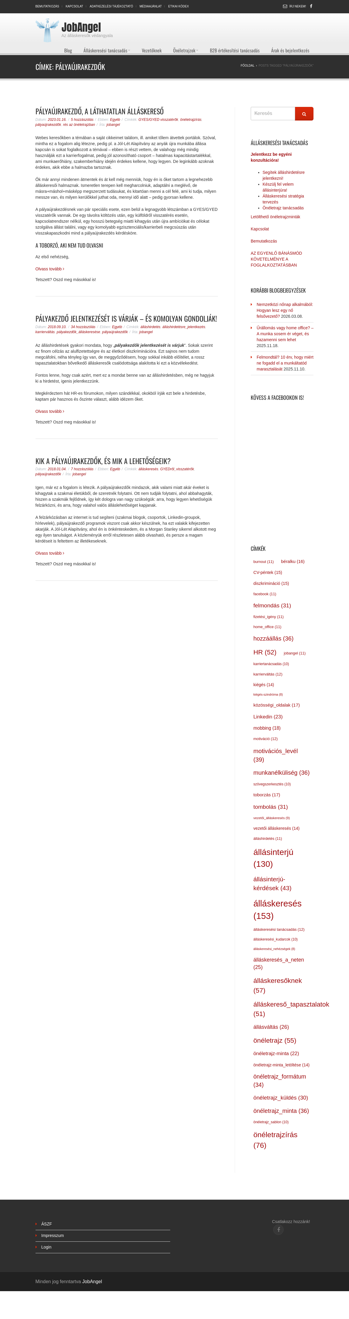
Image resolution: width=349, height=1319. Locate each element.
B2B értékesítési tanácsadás (235, 50)
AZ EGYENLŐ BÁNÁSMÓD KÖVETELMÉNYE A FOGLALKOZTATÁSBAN (276, 259)
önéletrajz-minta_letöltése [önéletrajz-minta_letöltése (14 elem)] (281, 1065)
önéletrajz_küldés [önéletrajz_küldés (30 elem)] (280, 1098)
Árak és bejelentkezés (290, 50)
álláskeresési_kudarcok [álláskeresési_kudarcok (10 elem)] (275, 939)
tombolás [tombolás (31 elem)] (270, 807)
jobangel (113, 125)
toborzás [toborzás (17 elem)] (266, 794)
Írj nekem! (298, 6)
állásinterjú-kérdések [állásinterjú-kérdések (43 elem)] (272, 883)
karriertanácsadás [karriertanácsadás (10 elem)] (271, 664)
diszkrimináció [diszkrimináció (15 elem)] (271, 583)
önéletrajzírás (191, 120)
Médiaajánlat (151, 6)
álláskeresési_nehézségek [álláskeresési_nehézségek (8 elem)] (274, 949)
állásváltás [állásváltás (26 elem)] (271, 1027)
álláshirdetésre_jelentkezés (184, 327)
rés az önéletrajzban (79, 125)
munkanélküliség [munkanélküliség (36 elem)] (281, 772)
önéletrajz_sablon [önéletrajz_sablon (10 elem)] (271, 1122)
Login (46, 1247)
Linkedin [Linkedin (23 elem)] (268, 717)
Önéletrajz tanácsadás (283, 208)
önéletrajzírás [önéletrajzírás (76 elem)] (275, 1140)
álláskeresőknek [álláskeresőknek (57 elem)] (277, 985)
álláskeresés (148, 469)
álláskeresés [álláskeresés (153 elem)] (277, 909)
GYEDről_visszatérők (177, 469)
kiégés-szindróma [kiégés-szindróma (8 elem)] (268, 694)
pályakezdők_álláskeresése (78, 332)
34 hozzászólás (83, 327)
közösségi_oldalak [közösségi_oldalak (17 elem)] (276, 704)
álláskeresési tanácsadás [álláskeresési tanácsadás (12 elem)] (279, 929)
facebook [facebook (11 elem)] (264, 594)
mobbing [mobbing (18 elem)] (267, 728)
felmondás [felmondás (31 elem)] (272, 605)
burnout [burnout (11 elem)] (263, 562)
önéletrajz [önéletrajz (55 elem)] (274, 1040)
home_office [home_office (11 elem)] (267, 627)
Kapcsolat (74, 6)
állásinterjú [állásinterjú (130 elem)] (273, 858)
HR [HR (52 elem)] (264, 652)
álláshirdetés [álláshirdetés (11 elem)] (267, 839)
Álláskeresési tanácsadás (106, 50)
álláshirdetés (150, 327)
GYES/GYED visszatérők (158, 120)
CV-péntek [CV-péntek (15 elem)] (267, 572)
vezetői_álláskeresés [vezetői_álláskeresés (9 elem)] (271, 818)
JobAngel (81, 27)
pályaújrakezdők (48, 125)
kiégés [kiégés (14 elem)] (263, 684)
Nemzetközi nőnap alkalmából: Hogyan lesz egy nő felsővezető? (285, 310)
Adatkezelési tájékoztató (111, 6)
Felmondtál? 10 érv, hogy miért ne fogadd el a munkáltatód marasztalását (285, 363)
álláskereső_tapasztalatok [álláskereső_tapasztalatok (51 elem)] (291, 1009)
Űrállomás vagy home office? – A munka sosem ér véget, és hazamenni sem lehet (285, 333)
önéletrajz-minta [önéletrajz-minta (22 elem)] (276, 1053)
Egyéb (115, 120)
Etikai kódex (178, 6)
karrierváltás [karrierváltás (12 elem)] (267, 674)
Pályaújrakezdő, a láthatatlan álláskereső (100, 111)
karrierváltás (45, 332)
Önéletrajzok (185, 50)
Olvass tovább (50, 269)
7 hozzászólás (82, 469)
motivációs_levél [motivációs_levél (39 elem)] (275, 755)
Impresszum (52, 1235)
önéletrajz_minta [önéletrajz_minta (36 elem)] (281, 1111)
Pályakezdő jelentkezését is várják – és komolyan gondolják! (126, 318)
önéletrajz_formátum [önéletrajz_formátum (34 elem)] (279, 1080)
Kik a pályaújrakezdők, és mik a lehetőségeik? (103, 460)
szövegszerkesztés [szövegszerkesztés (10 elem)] (272, 784)
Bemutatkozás (47, 6)
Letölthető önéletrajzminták (275, 216)
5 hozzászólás (82, 120)
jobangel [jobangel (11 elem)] (295, 653)
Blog (68, 50)
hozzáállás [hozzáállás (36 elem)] (273, 638)
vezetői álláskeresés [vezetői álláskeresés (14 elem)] (276, 828)
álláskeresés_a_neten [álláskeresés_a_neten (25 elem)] (278, 963)
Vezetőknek (152, 50)
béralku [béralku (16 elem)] (293, 561)
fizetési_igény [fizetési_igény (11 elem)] (268, 617)
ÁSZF (46, 1224)
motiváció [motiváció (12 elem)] (265, 738)
